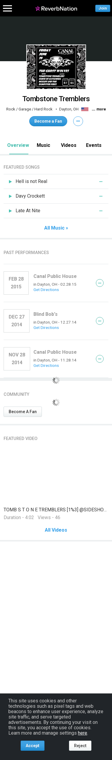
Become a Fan (48, 121)
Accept (32, 745)
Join (103, 8)
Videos (68, 145)
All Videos (56, 530)
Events (94, 145)
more (101, 109)
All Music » (56, 228)
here (82, 733)
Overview (18, 145)
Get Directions (46, 289)
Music (43, 145)
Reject (80, 745)
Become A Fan (23, 411)
